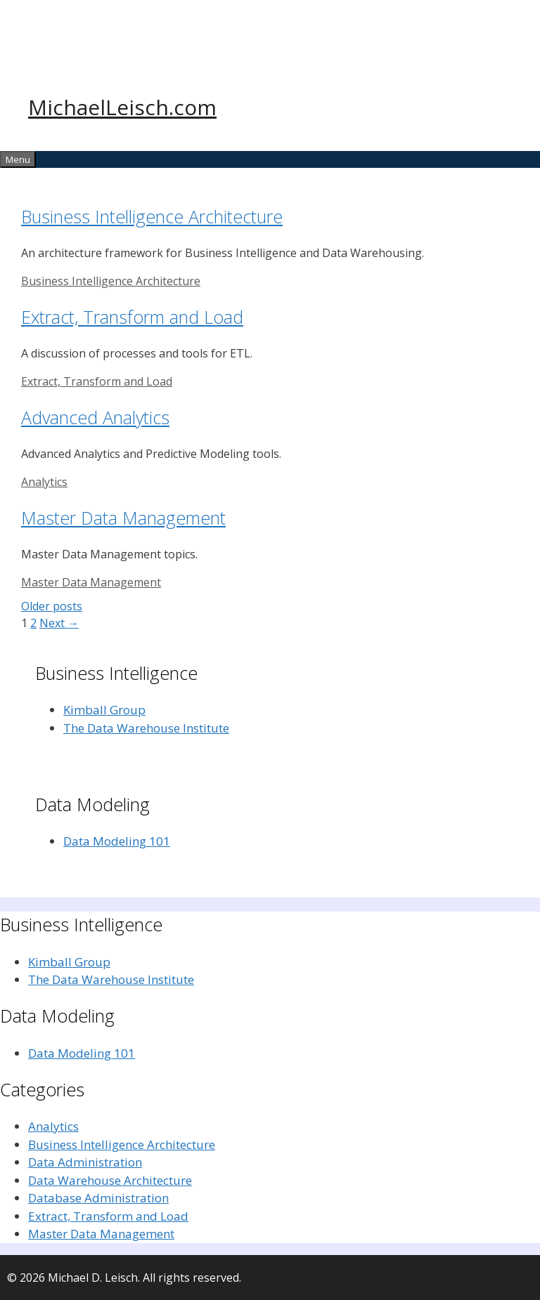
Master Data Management (123, 518)
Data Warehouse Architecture (110, 1180)
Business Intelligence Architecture (152, 216)
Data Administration (85, 1162)
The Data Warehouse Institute (146, 728)
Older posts (51, 606)
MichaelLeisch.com (122, 107)
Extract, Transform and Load (132, 317)
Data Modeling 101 (116, 841)
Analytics (44, 482)
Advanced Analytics (95, 417)
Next (59, 623)
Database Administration (98, 1198)
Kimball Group (104, 710)
